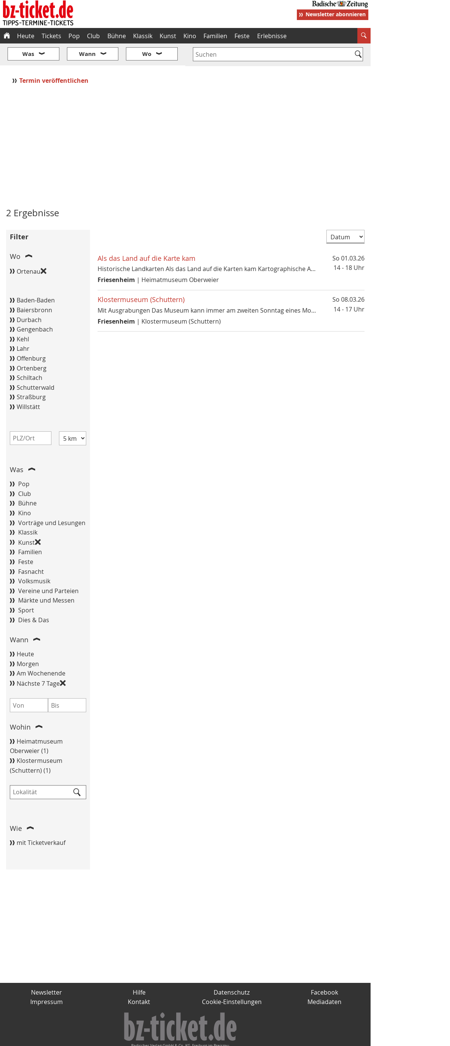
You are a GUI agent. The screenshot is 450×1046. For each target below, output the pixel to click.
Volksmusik (34, 559)
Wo (15, 234)
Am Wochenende (41, 651)
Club (93, 36)
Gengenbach (35, 307)
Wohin (20, 704)
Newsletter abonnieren (336, 14)
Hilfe (139, 969)
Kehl (23, 316)
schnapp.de (149, 1037)
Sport (26, 587)
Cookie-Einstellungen (232, 979)
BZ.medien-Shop (278, 1037)
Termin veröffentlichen (54, 58)
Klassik (142, 36)
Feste (242, 36)
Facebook (324, 969)
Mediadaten (324, 979)
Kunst (168, 36)
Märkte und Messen (46, 578)
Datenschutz (232, 969)
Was (16, 446)
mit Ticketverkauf (41, 820)
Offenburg (31, 336)
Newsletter (46, 969)
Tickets (51, 36)
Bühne (116, 36)
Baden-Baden (36, 278)
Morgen (28, 641)
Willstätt (28, 384)
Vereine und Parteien (48, 568)
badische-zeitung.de (97, 1037)
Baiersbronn (34, 287)
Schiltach (29, 355)
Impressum (46, 979)
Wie (16, 805)
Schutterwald (35, 365)
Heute (25, 36)
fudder (182, 1037)
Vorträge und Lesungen (51, 500)
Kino (189, 36)
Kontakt (139, 979)
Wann (19, 616)
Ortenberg (32, 345)
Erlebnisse (272, 36)
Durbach (29, 297)
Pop (74, 36)
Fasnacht (31, 549)
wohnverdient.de (224, 1037)
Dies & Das (33, 597)
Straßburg (31, 374)
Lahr (23, 326)
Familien (215, 36)
